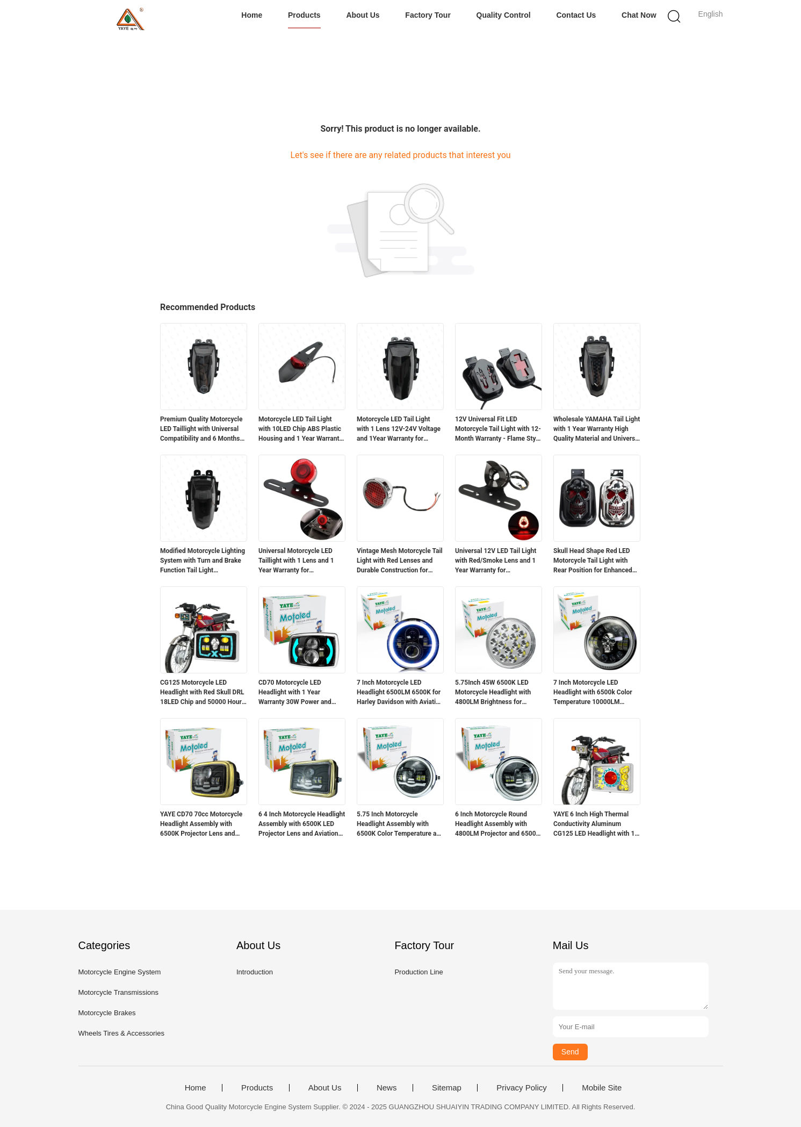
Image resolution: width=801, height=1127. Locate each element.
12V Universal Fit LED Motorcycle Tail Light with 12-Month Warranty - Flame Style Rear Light (498, 429)
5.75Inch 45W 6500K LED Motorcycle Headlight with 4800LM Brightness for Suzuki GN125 (493, 693)
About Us (362, 15)
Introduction (254, 972)
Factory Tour (428, 15)
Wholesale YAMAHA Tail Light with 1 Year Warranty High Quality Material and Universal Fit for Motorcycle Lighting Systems (596, 429)
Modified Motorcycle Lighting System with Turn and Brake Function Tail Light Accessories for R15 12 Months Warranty (202, 561)
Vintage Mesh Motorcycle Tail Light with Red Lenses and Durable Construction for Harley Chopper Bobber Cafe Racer (400, 561)
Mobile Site (602, 1088)
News (387, 1088)
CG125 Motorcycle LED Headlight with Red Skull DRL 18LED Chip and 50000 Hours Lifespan (202, 693)
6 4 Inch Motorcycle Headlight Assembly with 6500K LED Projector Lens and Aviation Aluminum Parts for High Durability (301, 824)
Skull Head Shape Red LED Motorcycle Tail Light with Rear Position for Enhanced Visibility (592, 561)
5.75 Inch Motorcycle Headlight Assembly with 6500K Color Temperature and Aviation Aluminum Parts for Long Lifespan (400, 824)
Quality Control (504, 15)
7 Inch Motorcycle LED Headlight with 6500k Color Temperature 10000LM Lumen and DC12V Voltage (592, 693)
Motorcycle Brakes (107, 1013)
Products (304, 15)
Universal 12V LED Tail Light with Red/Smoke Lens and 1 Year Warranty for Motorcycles (495, 561)
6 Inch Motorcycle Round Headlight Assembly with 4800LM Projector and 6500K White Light (497, 824)
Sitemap (446, 1088)
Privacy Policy (521, 1088)
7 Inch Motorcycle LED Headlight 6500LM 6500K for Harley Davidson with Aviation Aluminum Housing (400, 693)
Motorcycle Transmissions (118, 992)
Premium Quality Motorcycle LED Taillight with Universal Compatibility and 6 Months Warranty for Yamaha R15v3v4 (201, 429)
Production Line (418, 972)
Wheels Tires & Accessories (121, 1033)
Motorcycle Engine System (119, 972)
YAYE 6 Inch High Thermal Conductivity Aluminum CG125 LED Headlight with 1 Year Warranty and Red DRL (593, 824)
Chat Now (639, 15)
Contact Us (576, 15)
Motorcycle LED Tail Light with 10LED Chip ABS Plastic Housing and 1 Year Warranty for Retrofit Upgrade (300, 429)
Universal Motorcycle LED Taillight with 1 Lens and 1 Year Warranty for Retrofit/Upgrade (296, 561)
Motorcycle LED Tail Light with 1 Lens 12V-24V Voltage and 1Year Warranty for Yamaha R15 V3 (399, 429)
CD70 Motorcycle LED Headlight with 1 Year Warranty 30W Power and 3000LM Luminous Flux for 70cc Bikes (297, 693)
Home (251, 15)
